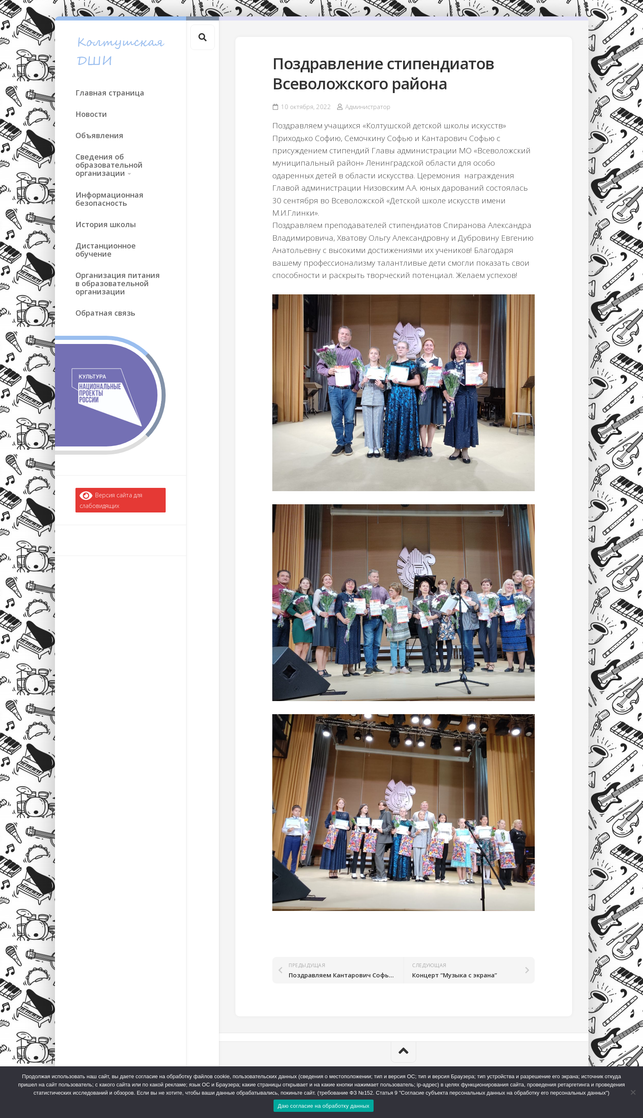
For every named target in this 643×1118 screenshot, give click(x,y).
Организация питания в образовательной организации (117, 283)
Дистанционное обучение (105, 250)
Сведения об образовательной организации (109, 165)
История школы (105, 224)
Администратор (367, 106)
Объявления (99, 135)
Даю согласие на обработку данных (323, 1106)
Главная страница (109, 93)
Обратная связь (105, 313)
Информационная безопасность (109, 199)
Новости (91, 114)
